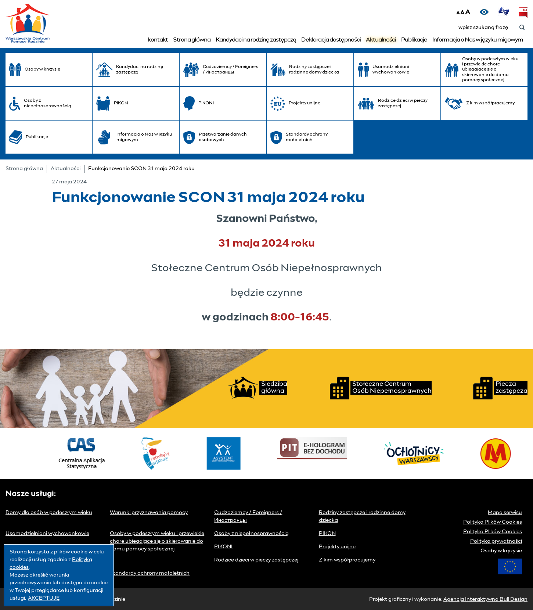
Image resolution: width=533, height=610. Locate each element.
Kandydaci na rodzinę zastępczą (256, 40)
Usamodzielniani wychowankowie (47, 533)
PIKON (327, 533)
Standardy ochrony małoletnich (150, 573)
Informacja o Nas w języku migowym (477, 40)
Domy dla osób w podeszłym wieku (49, 512)
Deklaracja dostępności (331, 40)
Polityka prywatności (496, 541)
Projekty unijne (337, 546)
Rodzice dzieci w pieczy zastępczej (256, 560)
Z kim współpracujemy (347, 560)
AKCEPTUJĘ (44, 598)
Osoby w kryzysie (501, 550)
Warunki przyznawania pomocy (149, 512)
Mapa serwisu (505, 512)
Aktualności (381, 40)
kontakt (158, 40)
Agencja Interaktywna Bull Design (485, 599)
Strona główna (191, 40)
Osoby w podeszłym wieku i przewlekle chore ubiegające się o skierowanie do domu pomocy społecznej (157, 541)
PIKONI (223, 546)
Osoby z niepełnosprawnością (251, 533)
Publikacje (414, 40)
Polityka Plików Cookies (492, 522)
